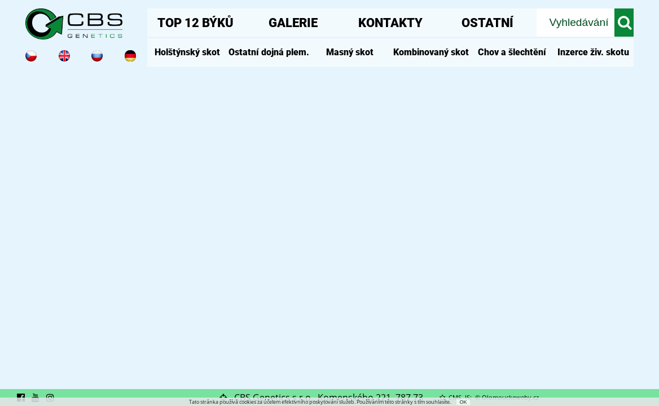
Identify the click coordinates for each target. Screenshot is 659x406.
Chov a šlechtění (512, 52)
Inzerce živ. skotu (593, 52)
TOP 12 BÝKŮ (195, 23)
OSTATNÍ (487, 23)
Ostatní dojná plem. (269, 52)
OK (463, 402)
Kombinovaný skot (431, 52)
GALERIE (293, 23)
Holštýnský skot (187, 52)
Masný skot (350, 52)
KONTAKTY (390, 23)
